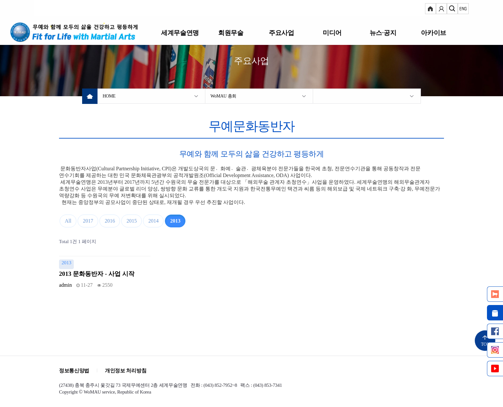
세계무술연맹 (180, 32)
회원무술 (230, 32)
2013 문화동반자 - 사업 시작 (96, 273)
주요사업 (281, 32)
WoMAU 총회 (223, 96)
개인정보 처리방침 (125, 370)
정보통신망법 (74, 370)
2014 (153, 221)
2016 (110, 221)
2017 (88, 221)
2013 (175, 221)
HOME (109, 96)
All (68, 221)
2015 (131, 221)
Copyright (68, 391)
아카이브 (433, 32)
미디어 (332, 32)
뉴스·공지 (383, 32)
